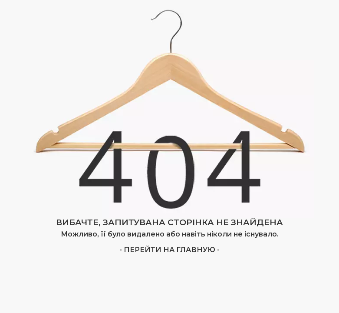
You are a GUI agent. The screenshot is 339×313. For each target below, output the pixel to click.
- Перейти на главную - (169, 250)
